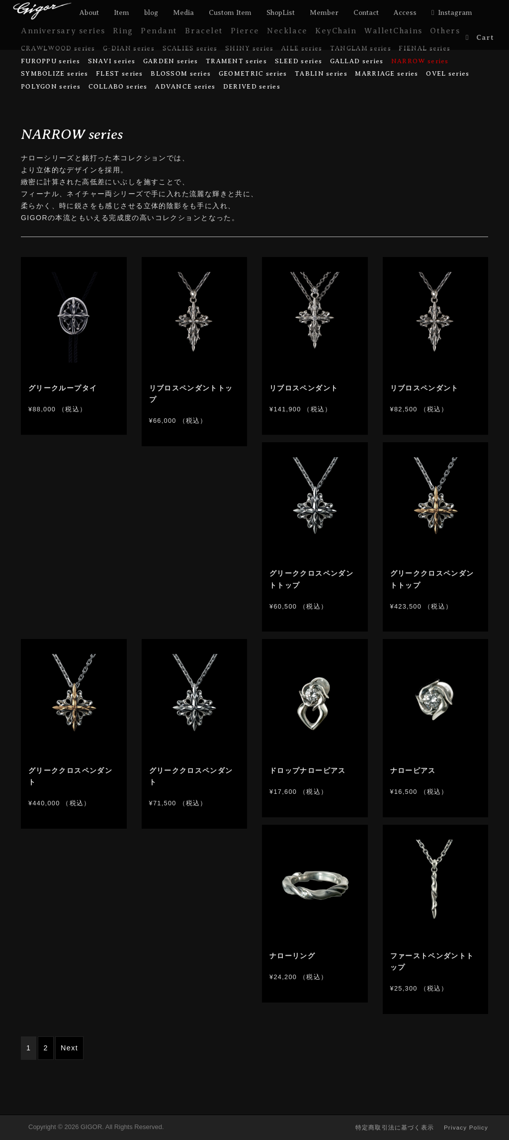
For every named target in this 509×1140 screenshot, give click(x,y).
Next (69, 1048)
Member (324, 12)
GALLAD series (357, 61)
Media (183, 12)
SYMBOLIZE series (54, 73)
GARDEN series (170, 61)
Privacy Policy (466, 1127)
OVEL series (447, 73)
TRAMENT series (236, 61)
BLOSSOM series (181, 73)
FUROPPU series (50, 61)
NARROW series (420, 61)
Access (405, 12)
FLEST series (119, 73)
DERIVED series (251, 86)
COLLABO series (118, 86)
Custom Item (230, 12)
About (89, 12)
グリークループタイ (62, 388)
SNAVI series (112, 61)
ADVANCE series (185, 86)
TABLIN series (321, 73)
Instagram (455, 12)
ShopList (280, 12)
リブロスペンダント (303, 388)
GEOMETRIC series (253, 73)
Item (121, 12)
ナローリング (292, 956)
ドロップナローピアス (307, 770)
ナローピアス (413, 770)
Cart (485, 37)
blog (151, 12)
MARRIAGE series (386, 73)
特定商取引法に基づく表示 (394, 1127)
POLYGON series (51, 86)
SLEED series (299, 61)
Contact (366, 12)
